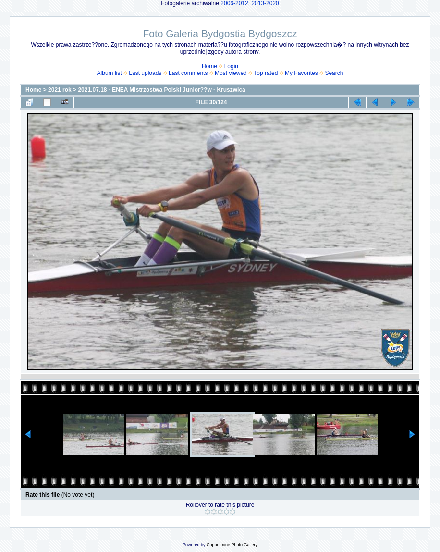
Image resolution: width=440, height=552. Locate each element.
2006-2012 (234, 3)
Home (209, 66)
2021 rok (60, 89)
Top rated (266, 73)
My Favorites (301, 73)
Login (231, 66)
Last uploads (145, 73)
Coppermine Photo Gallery (232, 544)
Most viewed (231, 73)
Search (334, 73)
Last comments (188, 73)
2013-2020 (265, 3)
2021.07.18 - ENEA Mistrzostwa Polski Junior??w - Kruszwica (161, 89)
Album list (109, 73)
